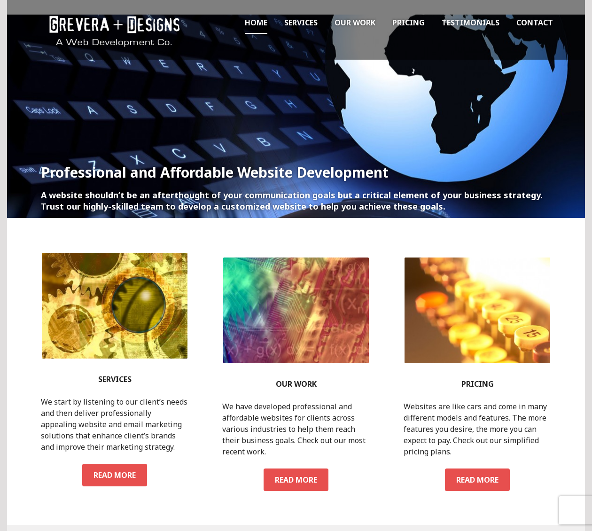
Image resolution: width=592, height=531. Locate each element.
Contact (534, 22)
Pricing (408, 22)
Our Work (355, 22)
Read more (120, 474)
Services (301, 22)
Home (256, 22)
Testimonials (470, 22)
